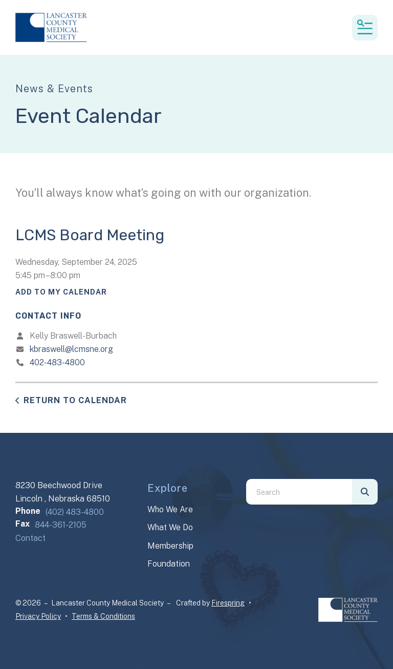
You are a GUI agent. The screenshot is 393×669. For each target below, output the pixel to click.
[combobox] (299, 492)
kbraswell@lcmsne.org (71, 349)
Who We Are (170, 509)
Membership (170, 546)
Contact (30, 538)
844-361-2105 (60, 525)
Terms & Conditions (103, 616)
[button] (365, 27)
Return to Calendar (75, 400)
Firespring (228, 603)
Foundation (168, 564)
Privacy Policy (38, 616)
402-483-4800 (57, 362)
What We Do (170, 527)
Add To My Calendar (61, 292)
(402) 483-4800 (75, 512)
